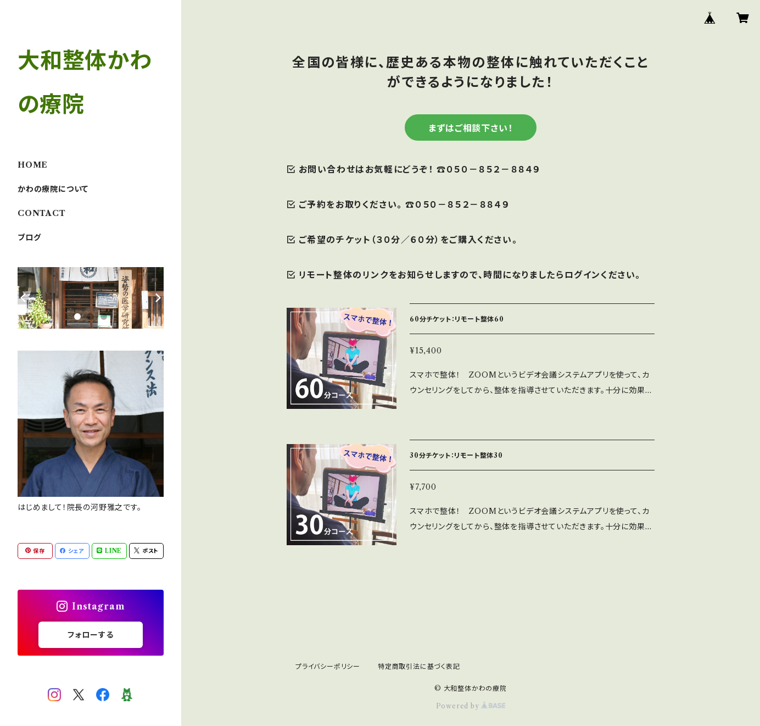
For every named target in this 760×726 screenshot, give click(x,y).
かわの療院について (53, 189)
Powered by (471, 706)
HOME (33, 165)
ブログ (29, 237)
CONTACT (42, 213)
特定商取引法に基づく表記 (419, 666)
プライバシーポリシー (327, 666)
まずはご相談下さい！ (470, 128)
